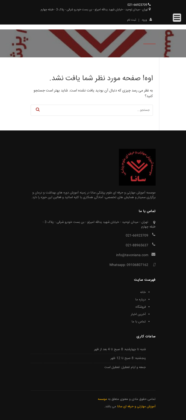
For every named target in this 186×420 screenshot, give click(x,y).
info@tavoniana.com (132, 255)
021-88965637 (137, 245)
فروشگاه (141, 307)
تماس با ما (139, 321)
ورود (147, 20)
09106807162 (137, 265)
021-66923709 (139, 5)
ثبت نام (131, 20)
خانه (143, 292)
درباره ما (140, 299)
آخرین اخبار (138, 314)
